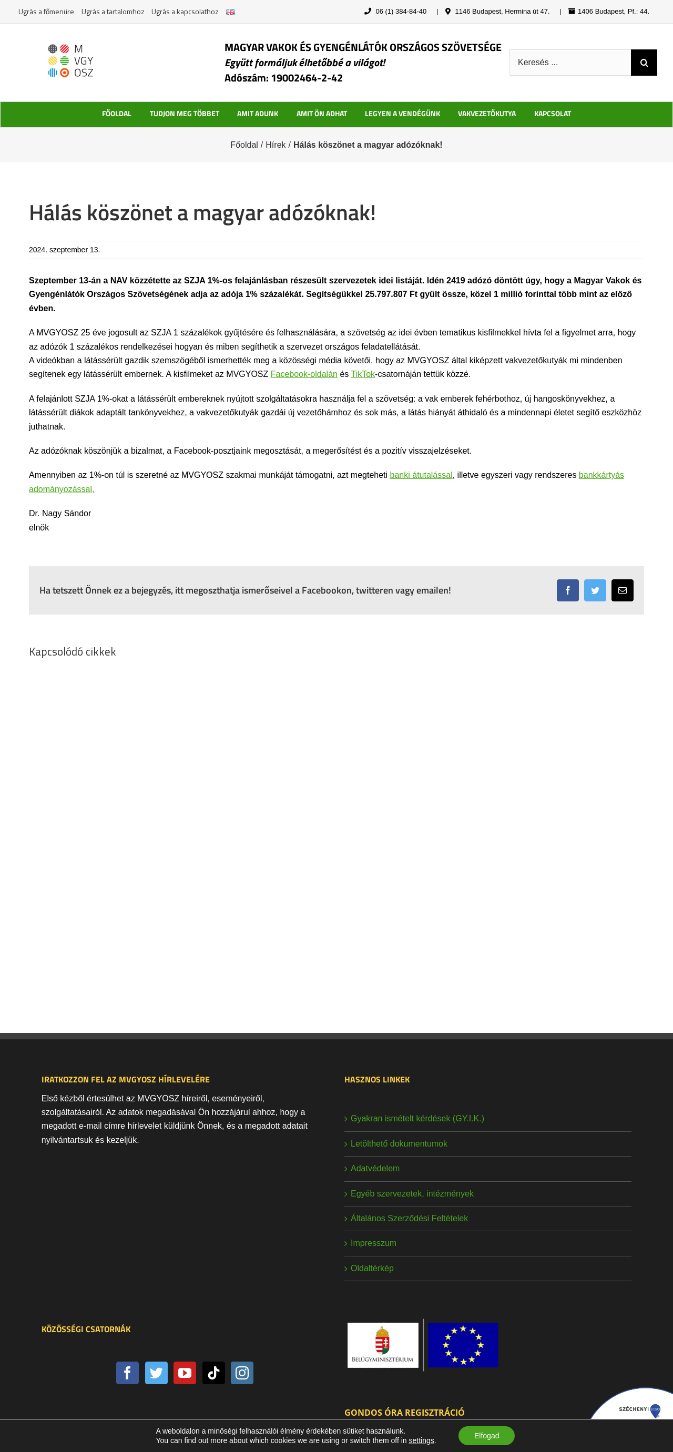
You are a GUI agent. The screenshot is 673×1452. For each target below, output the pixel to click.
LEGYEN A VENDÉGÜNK (402, 113)
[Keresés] (644, 62)
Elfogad (486, 1435)
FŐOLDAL (116, 113)
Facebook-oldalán (304, 374)
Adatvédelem (375, 1168)
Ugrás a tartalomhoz (113, 11)
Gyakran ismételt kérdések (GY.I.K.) (417, 1118)
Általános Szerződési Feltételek (409, 1218)
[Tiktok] (213, 1373)
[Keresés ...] (570, 62)
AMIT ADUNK (257, 113)
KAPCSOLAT (552, 113)
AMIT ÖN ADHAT (322, 113)
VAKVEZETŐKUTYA (487, 113)
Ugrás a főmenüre (46, 11)
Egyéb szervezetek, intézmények (412, 1193)
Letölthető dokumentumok (399, 1143)
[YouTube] (185, 1373)
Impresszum (373, 1243)
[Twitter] (156, 1373)
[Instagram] (242, 1373)
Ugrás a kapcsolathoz (185, 11)
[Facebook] (127, 1373)
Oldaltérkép (372, 1268)
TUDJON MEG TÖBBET (184, 113)
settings (421, 1440)
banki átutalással (421, 475)
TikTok (363, 374)
